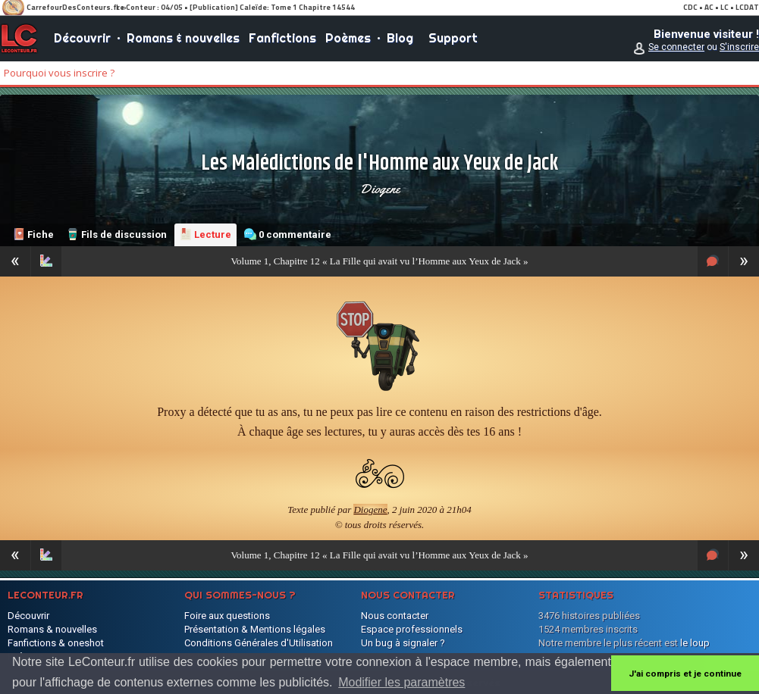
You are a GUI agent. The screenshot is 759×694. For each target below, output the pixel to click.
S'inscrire (739, 47)
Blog (400, 37)
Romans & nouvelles (183, 37)
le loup (695, 643)
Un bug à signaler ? (403, 643)
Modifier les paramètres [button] (401, 682)
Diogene (379, 188)
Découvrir (82, 37)
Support (453, 37)
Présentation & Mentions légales (254, 629)
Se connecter (676, 47)
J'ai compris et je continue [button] (685, 673)
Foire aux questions (227, 615)
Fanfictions (282, 37)
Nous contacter (394, 615)
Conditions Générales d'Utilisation (258, 643)
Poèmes (348, 37)
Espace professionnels (412, 629)
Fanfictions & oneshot (56, 643)
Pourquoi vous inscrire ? (59, 73)
